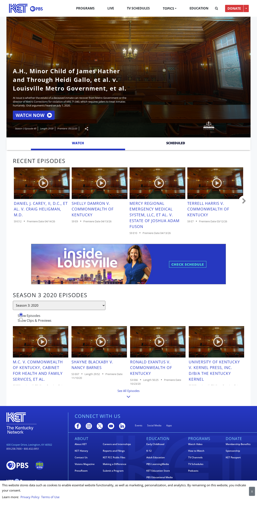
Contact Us (81, 457)
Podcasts (193, 470)
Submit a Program (113, 470)
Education (199, 8)
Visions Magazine (85, 464)
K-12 (149, 450)
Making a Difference (114, 464)
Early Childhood (155, 444)
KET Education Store (158, 470)
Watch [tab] (78, 143)
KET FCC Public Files (114, 457)
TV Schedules (138, 8)
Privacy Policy (30, 497)
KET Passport (233, 457)
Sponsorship (233, 450)
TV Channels (195, 457)
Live (110, 8)
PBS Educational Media (159, 477)
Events (138, 425)
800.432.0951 (31, 448)
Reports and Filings (114, 450)
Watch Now (34, 115)
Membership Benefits (238, 444)
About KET (81, 444)
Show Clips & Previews (34, 320)
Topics (168, 8)
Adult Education (155, 457)
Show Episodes (29, 315)
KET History (81, 450)
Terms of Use (50, 497)
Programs (85, 8)
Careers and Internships (117, 444)
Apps (169, 425)
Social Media (154, 425)
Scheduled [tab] (175, 143)
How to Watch (196, 450)
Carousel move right (244, 201)
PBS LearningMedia (157, 464)
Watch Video (195, 444)
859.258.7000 (14, 448)
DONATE (234, 8)
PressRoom (81, 470)
